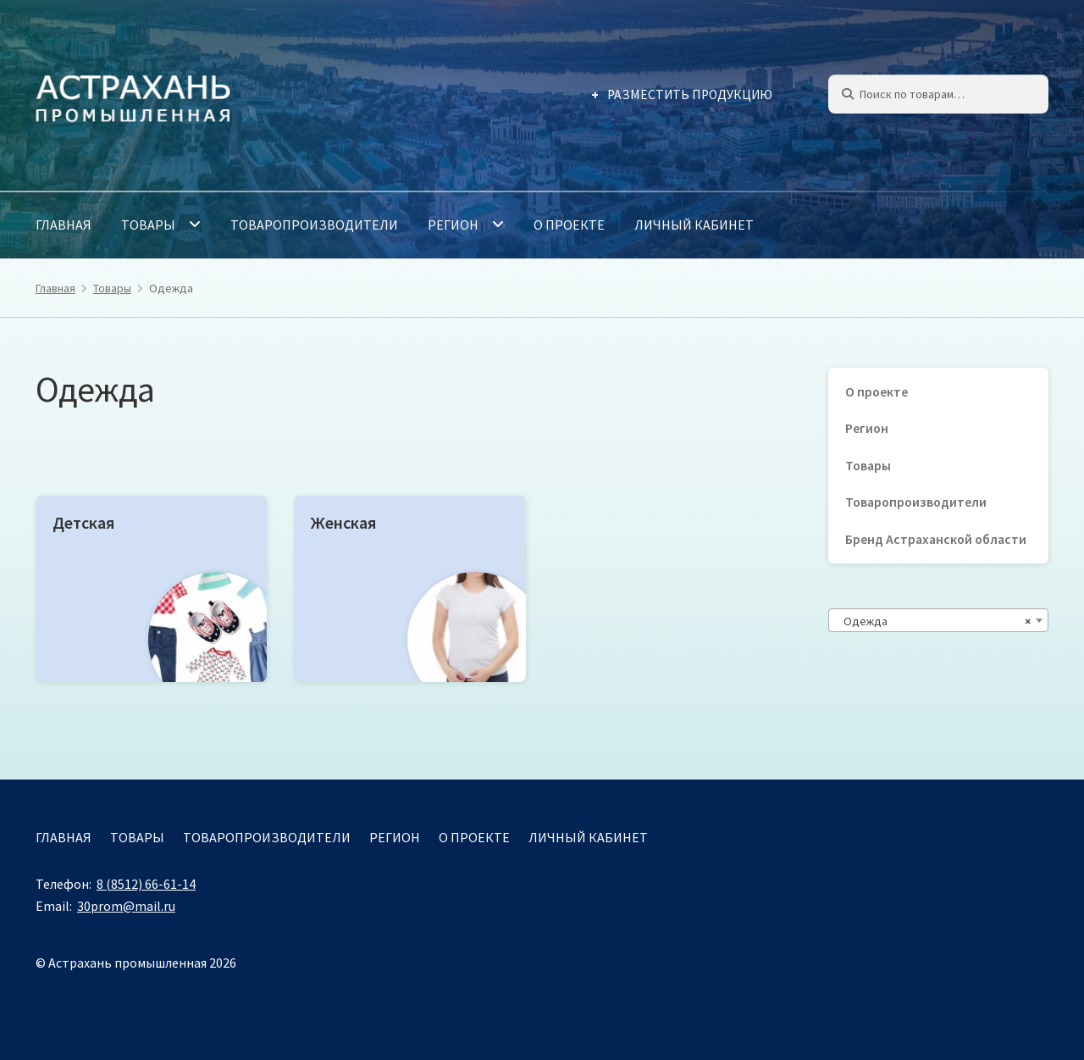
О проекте (569, 224)
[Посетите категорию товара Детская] (151, 589)
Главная (63, 224)
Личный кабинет (694, 224)
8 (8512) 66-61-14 (146, 883)
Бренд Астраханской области (935, 539)
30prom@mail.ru (126, 905)
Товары (148, 224)
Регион (453, 224)
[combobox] (938, 620)
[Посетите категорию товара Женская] (409, 589)
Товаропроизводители (314, 224)
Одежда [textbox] (933, 621)
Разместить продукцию (689, 94)
